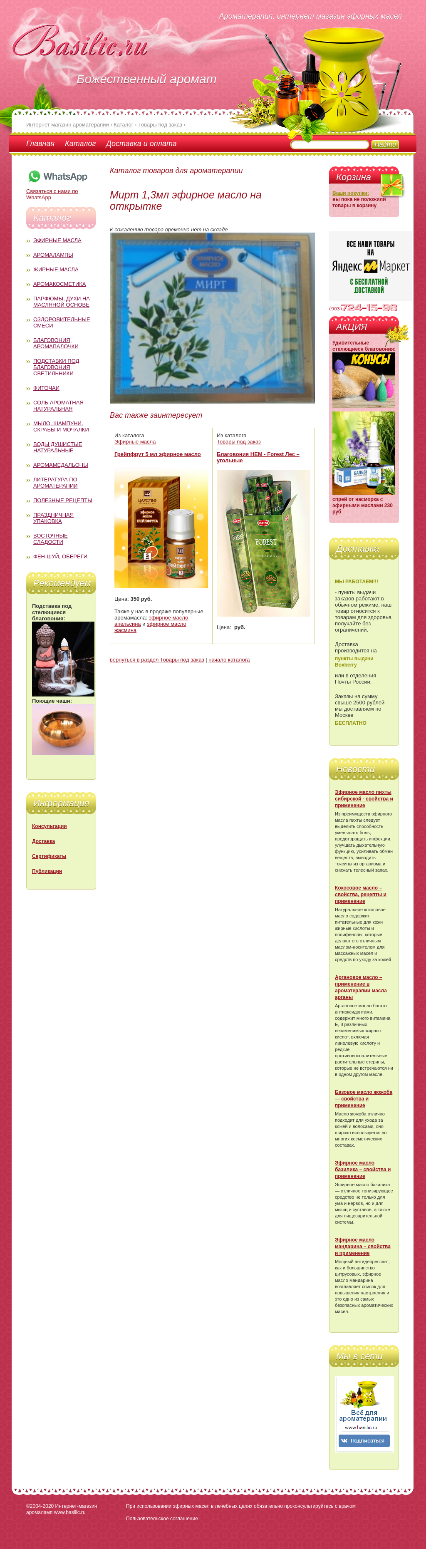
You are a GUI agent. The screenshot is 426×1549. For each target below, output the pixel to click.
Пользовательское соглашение (162, 1519)
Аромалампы (53, 255)
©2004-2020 (40, 1506)
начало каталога (229, 660)
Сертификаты (49, 856)
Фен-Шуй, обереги (60, 556)
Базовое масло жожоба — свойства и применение (363, 1098)
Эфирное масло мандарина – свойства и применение (363, 1246)
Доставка (43, 841)
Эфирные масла (57, 240)
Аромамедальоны (60, 465)
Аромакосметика (59, 284)
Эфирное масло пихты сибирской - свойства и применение (364, 798)
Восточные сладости (50, 539)
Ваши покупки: (350, 193)
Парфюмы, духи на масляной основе (61, 301)
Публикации (47, 871)
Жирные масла (56, 269)
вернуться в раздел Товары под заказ (157, 660)
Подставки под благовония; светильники (56, 367)
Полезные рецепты (62, 500)
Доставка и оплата (141, 143)
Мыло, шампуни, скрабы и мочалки (61, 426)
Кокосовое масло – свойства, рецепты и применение (360, 894)
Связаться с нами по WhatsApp (57, 191)
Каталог (80, 143)
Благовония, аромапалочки (56, 343)
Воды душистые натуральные (57, 447)
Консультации (49, 826)
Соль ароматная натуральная (58, 405)
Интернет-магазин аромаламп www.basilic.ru (61, 1509)
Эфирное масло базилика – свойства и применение (363, 1169)
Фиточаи (46, 388)
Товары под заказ (239, 442)
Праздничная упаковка (53, 518)
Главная (40, 143)
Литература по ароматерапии (55, 482)
